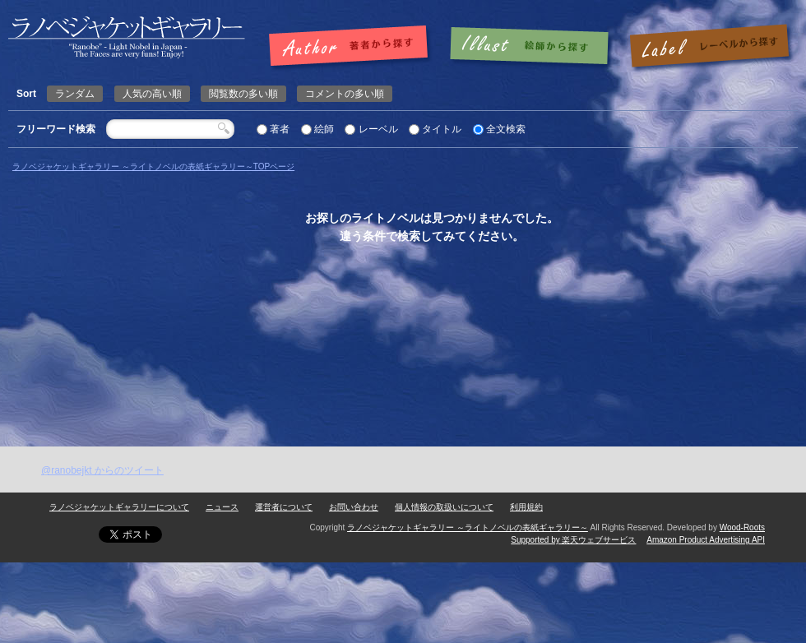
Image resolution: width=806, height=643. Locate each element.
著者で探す (352, 46)
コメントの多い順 (344, 93)
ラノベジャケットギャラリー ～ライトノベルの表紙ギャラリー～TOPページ (153, 166)
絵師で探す (530, 46)
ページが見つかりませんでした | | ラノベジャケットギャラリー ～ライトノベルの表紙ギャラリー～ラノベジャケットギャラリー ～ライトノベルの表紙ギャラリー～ (126, 37)
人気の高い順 (152, 93)
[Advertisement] (219, 462)
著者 (280, 129)
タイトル (441, 129)
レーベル (378, 129)
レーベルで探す (709, 46)
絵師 (324, 129)
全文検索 (506, 129)
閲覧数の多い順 (243, 93)
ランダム (75, 93)
